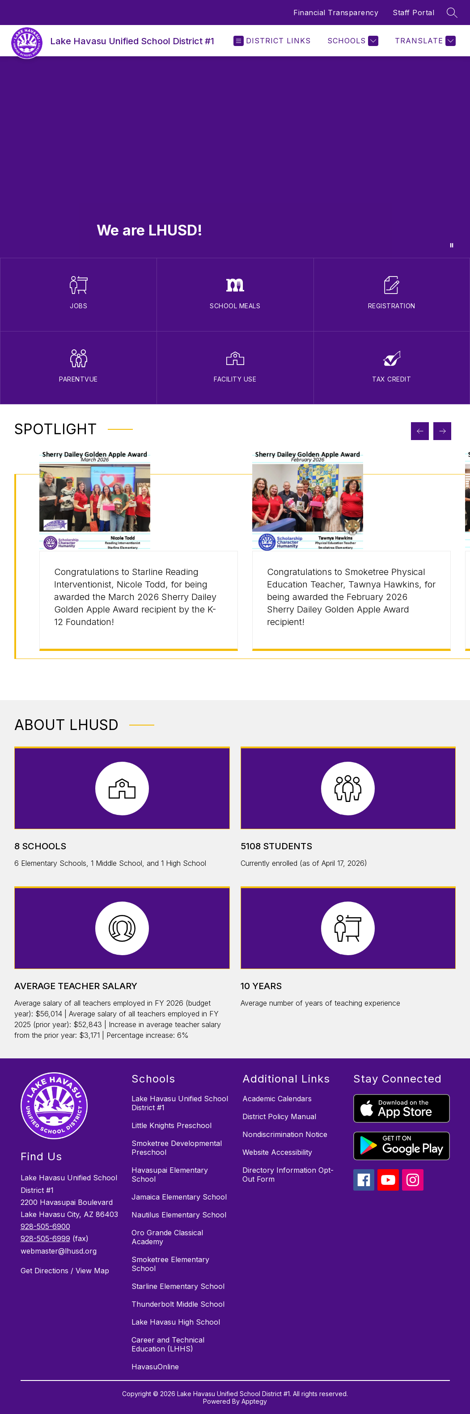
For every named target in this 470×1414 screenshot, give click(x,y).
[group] (138, 566)
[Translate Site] (424, 40)
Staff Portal (413, 12)
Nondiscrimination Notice (284, 1134)
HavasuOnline (155, 1366)
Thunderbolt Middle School (177, 1304)
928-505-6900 (45, 1226)
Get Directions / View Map (65, 1270)
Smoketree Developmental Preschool (176, 1148)
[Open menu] (272, 40)
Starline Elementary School (177, 1286)
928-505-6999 (45, 1238)
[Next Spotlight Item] (442, 431)
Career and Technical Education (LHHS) (167, 1344)
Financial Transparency (335, 12)
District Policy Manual (279, 1116)
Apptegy (254, 1401)
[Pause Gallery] (452, 245)
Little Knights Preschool (171, 1125)
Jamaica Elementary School (179, 1196)
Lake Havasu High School (175, 1321)
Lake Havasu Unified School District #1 (179, 1103)
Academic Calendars (277, 1098)
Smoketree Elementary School (170, 1264)
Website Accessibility (277, 1152)
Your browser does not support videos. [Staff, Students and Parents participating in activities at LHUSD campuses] (235, 157)
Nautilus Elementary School (178, 1214)
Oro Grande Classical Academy (167, 1237)
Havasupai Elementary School (169, 1174)
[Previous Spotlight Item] (420, 431)
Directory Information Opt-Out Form (288, 1174)
